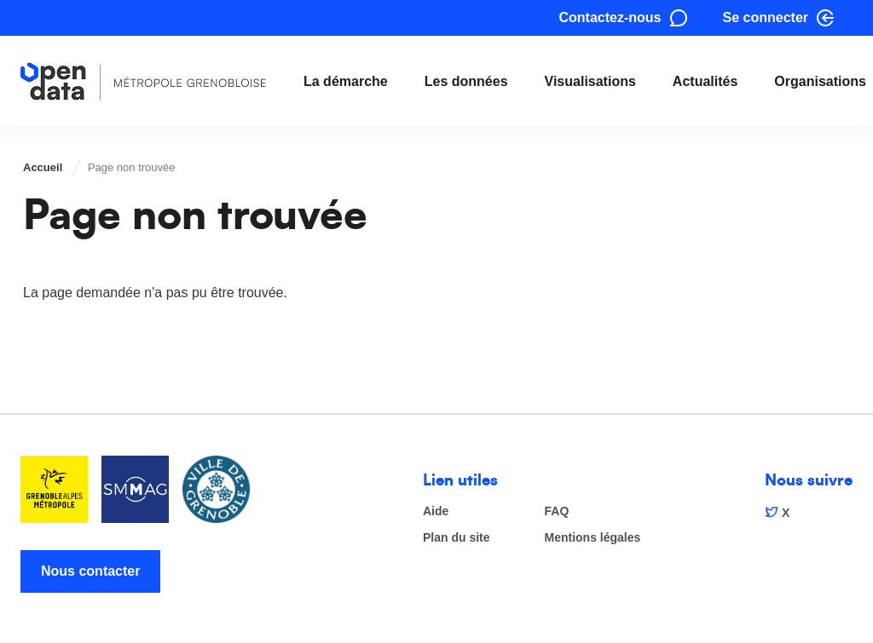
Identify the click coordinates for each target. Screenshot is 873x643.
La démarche (346, 81)
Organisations (820, 81)
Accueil (42, 167)
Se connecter (765, 17)
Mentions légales (593, 537)
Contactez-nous (610, 17)
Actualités (705, 81)
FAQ (557, 511)
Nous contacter (90, 571)
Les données (466, 81)
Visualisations (590, 81)
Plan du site (456, 537)
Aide (435, 511)
